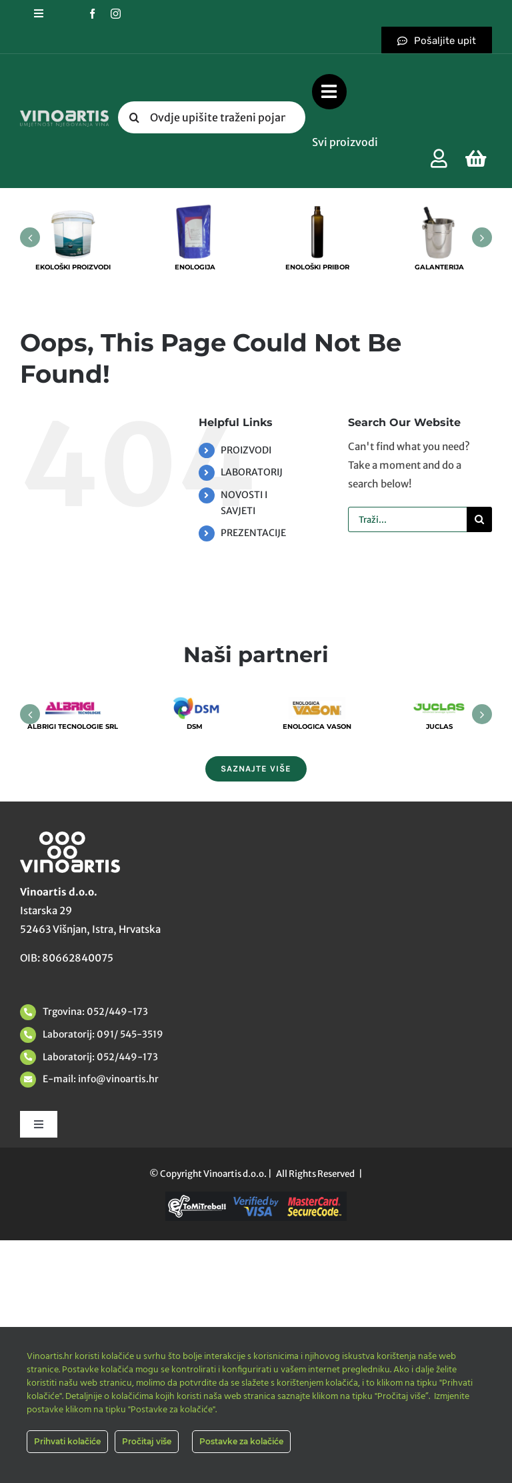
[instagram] (116, 14)
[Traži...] (407, 519)
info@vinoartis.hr (117, 1079)
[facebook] (92, 14)
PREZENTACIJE (253, 533)
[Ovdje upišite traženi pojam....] (211, 117)
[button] (30, 237)
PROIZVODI (246, 450)
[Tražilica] (134, 117)
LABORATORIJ (252, 472)
